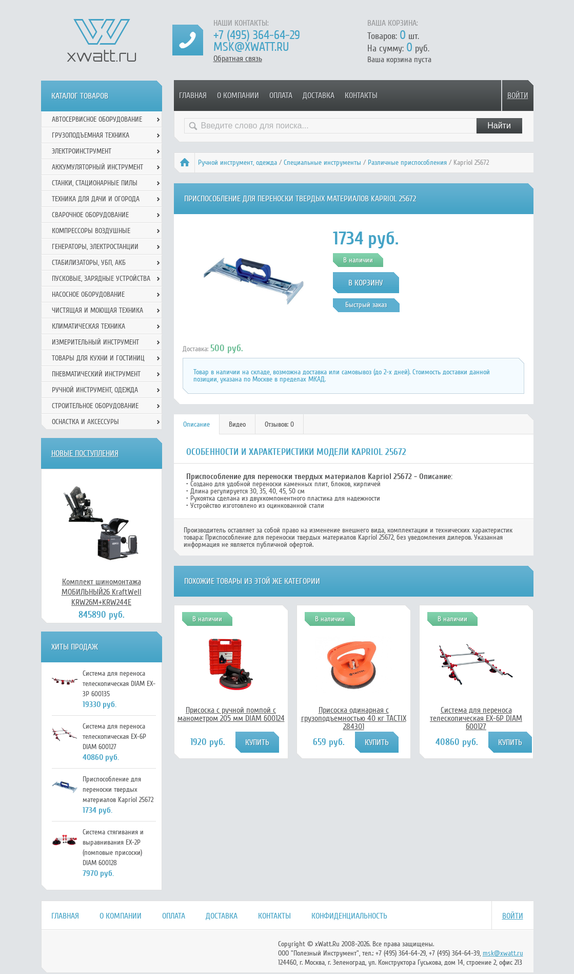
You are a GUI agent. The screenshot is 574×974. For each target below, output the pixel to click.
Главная (193, 95)
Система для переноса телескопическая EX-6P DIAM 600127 (476, 718)
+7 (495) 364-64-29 (256, 35)
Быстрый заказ (366, 304)
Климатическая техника (88, 326)
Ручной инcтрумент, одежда (237, 162)
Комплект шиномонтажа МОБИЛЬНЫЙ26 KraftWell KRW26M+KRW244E (102, 592)
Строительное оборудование (95, 406)
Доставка (318, 95)
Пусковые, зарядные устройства (101, 278)
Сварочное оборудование (90, 215)
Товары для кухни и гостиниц (98, 358)
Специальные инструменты (322, 162)
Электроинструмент (81, 151)
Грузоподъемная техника (90, 135)
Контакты (361, 95)
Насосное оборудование (88, 294)
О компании (238, 95)
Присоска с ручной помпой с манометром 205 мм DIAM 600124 (231, 714)
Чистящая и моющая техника (97, 310)
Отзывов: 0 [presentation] (279, 424)
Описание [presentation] (196, 424)
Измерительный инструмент (95, 342)
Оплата (280, 95)
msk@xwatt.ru (251, 47)
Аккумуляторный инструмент (97, 167)
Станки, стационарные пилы (94, 183)
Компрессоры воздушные (91, 230)
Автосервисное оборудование (97, 119)
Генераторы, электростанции (95, 246)
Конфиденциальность (349, 916)
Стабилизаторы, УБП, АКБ (89, 262)
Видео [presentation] (237, 424)
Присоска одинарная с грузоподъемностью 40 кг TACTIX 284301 (353, 718)
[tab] (197, 424)
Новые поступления (84, 453)
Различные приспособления (407, 162)
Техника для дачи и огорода (96, 199)
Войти (517, 95)
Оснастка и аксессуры (85, 421)
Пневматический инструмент (96, 374)
